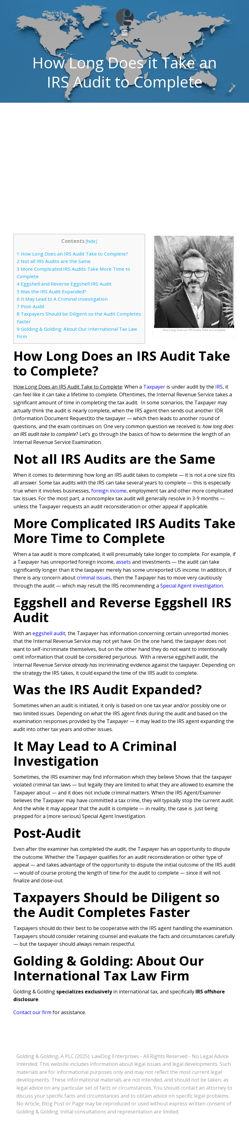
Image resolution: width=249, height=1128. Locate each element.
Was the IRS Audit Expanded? (51, 291)
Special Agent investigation (191, 585)
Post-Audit (31, 306)
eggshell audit (48, 633)
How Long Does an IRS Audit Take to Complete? (72, 254)
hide (91, 241)
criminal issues (94, 577)
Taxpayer (154, 386)
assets (123, 561)
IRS (219, 386)
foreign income (109, 490)
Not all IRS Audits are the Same (54, 261)
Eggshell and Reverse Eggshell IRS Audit (64, 284)
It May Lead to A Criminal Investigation (62, 299)
